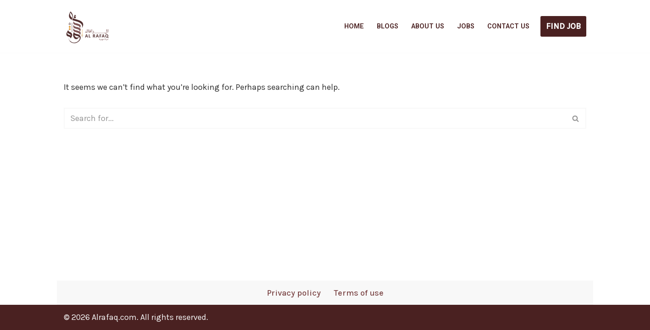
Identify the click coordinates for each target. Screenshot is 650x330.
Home (354, 26)
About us (427, 26)
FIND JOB (563, 26)
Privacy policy (294, 293)
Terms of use (359, 293)
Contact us (508, 26)
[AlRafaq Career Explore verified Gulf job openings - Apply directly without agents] (87, 26)
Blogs (387, 26)
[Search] (315, 118)
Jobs (465, 26)
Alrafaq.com (114, 317)
